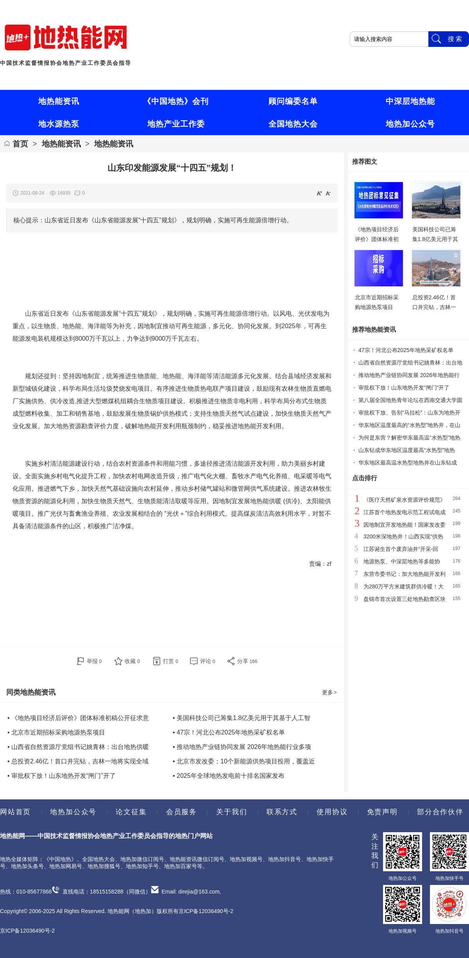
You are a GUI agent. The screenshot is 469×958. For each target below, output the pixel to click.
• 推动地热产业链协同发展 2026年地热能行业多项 (242, 747)
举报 (94, 661)
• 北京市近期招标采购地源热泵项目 (56, 732)
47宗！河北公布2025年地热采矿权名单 (405, 350)
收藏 (132, 661)
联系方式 (282, 812)
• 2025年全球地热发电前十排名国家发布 (229, 775)
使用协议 (332, 812)
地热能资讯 (61, 143)
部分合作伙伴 (440, 812)
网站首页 (15, 812)
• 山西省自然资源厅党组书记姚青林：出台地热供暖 (78, 747)
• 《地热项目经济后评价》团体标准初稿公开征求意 (78, 718)
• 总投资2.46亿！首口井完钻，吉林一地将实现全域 (78, 761)
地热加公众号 (73, 812)
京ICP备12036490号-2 (27, 931)
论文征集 (131, 812)
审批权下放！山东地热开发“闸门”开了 (403, 387)
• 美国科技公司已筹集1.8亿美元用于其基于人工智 (241, 718)
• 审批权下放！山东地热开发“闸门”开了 (61, 775)
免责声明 (382, 812)
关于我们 (231, 812)
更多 (330, 692)
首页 (20, 143)
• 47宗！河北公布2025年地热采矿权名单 (229, 732)
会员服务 (181, 812)
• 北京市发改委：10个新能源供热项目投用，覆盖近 (244, 761)
